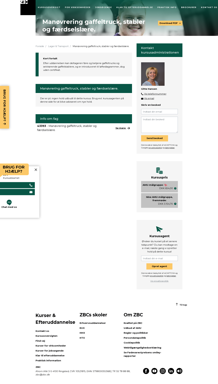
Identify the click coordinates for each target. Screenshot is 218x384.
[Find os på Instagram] (163, 373)
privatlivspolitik (155, 148)
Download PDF (169, 23)
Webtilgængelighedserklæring (142, 347)
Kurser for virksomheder (51, 345)
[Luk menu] (28, 7)
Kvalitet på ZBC (133, 323)
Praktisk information (48, 360)
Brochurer (189, 7)
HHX (82, 332)
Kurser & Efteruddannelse (55, 319)
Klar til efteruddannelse (134, 7)
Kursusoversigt (49, 7)
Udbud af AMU (132, 328)
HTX (82, 337)
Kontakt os (209, 7)
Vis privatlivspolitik (159, 281)
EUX (82, 328)
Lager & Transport (58, 46)
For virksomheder (78, 7)
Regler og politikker (136, 332)
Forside (40, 46)
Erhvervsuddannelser (93, 323)
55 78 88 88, (123, 371)
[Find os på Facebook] (146, 373)
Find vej (40, 340)
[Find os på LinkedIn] (171, 373)
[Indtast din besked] (159, 125)
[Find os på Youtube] (154, 373)
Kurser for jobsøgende (50, 350)
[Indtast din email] (159, 111)
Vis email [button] (149, 98)
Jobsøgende (103, 7)
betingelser (170, 148)
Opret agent (159, 266)
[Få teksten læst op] (179, 373)
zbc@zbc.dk (43, 374)
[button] (175, 188)
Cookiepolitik (132, 342)
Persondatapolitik (135, 337)
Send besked (155, 138)
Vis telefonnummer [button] (155, 93)
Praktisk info (167, 7)
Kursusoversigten (46, 335)
